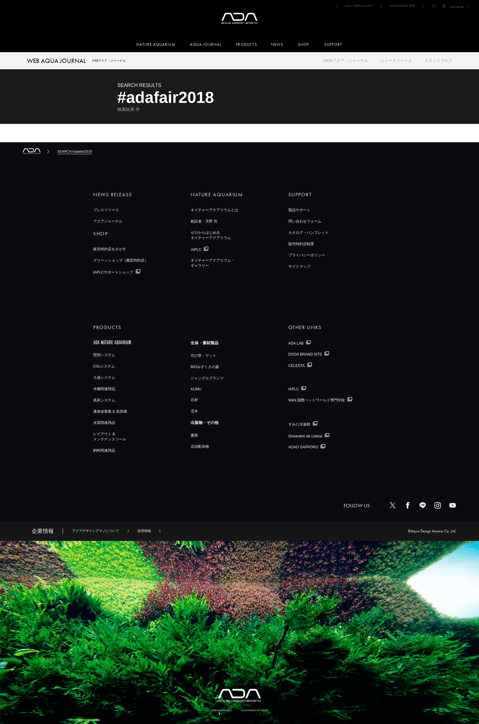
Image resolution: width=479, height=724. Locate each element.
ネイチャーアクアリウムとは (214, 210)
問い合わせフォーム (304, 221)
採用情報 (144, 531)
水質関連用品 (104, 423)
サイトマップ (299, 266)
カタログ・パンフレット (308, 232)
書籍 (194, 435)
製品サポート (299, 210)
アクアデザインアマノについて (95, 531)
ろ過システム (104, 377)
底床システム (104, 400)
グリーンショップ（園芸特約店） (120, 260)
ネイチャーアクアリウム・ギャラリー (213, 263)
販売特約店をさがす (109, 249)
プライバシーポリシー (306, 255)
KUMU (196, 389)
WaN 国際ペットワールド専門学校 (316, 400)
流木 (194, 411)
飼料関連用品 (104, 450)
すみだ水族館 (299, 424)
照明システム (104, 355)
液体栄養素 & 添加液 (110, 411)
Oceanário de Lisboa (305, 436)
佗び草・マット (203, 355)
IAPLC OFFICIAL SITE (358, 5)
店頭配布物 (200, 446)
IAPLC (196, 250)
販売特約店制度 (301, 244)
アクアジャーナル (107, 221)
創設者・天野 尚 (204, 221)
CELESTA (296, 366)
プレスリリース (106, 210)
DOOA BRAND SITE (402, 5)
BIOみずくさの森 (205, 367)
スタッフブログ (438, 60)
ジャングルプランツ (207, 378)
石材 (194, 400)
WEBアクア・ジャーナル (345, 60)
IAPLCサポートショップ (113, 272)
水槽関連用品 (104, 389)
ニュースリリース (396, 60)
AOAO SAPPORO (303, 447)
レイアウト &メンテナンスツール (109, 436)
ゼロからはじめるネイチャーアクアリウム (211, 235)
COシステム (104, 366)
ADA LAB (296, 343)
